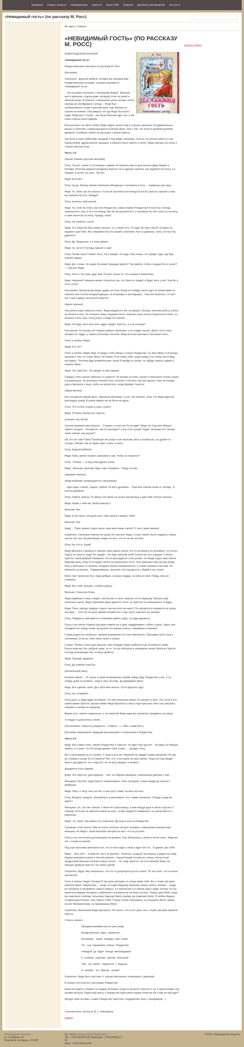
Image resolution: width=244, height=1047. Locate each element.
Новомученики (79, 4)
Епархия (128, 4)
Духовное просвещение (151, 4)
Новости (97, 4)
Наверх (69, 1017)
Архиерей (37, 4)
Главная (81, 26)
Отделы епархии (56, 4)
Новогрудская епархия (15, 4)
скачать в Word (192, 45)
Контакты (174, 4)
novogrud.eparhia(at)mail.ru (92, 1034)
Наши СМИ (112, 4)
